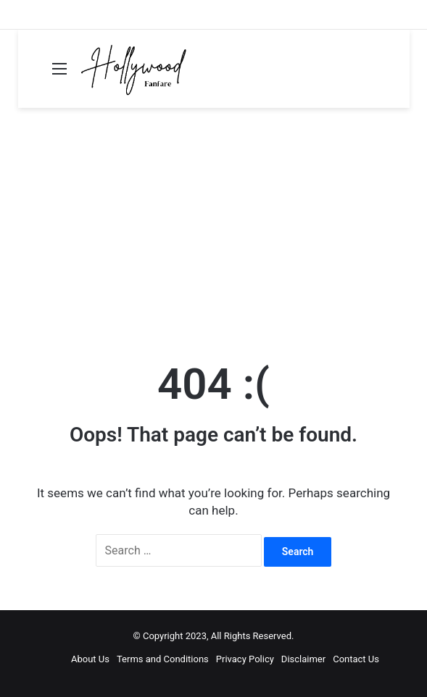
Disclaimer (303, 659)
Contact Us (356, 659)
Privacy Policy (245, 659)
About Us (90, 659)
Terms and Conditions (163, 659)
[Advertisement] (213, 231)
